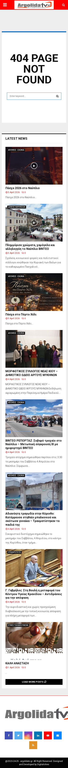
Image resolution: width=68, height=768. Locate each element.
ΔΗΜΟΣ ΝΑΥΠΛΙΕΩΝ (16, 207)
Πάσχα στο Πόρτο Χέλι (20, 314)
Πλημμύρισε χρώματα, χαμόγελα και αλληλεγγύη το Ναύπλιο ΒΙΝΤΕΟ (30, 247)
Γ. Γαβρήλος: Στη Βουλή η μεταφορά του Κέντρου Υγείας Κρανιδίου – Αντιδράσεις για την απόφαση (33, 594)
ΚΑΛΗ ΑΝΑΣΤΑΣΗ (17, 663)
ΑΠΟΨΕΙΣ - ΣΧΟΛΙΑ (16, 150)
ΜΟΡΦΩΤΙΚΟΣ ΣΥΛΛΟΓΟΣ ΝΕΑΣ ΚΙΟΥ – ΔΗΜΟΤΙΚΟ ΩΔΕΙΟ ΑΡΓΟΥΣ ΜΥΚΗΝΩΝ (31, 373)
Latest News (16, 138)
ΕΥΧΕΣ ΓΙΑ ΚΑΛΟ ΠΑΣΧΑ (18, 625)
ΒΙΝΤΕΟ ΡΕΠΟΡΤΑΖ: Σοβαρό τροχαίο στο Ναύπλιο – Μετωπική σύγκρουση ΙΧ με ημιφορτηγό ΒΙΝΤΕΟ (33, 444)
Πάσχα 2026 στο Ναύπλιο (22, 188)
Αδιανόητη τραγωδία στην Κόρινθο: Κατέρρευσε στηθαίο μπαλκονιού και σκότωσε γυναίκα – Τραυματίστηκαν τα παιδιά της (32, 519)
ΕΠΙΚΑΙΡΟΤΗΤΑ (14, 552)
